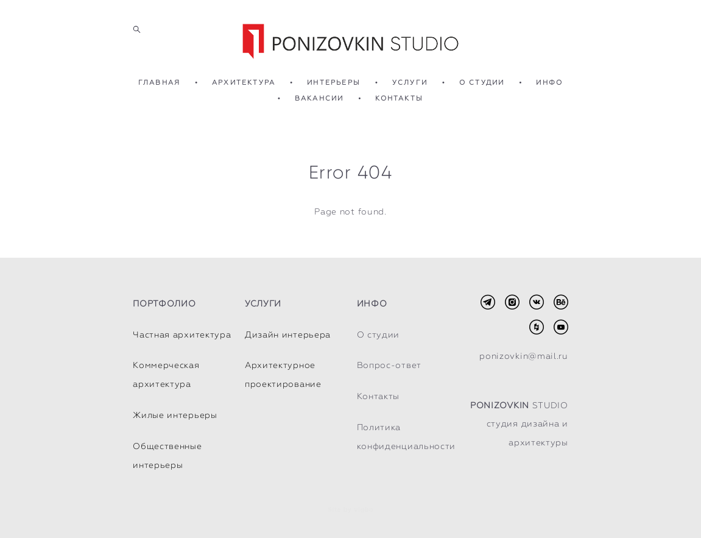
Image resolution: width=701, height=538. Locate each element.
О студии (378, 334)
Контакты (378, 396)
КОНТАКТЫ (399, 98)
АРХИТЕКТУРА (243, 83)
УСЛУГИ (410, 83)
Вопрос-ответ (389, 365)
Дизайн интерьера (288, 334)
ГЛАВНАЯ (159, 83)
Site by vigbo (350, 510)
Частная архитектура (182, 334)
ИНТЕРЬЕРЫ (334, 83)
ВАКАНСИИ (319, 98)
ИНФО (549, 83)
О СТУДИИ (482, 83)
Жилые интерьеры (175, 415)
